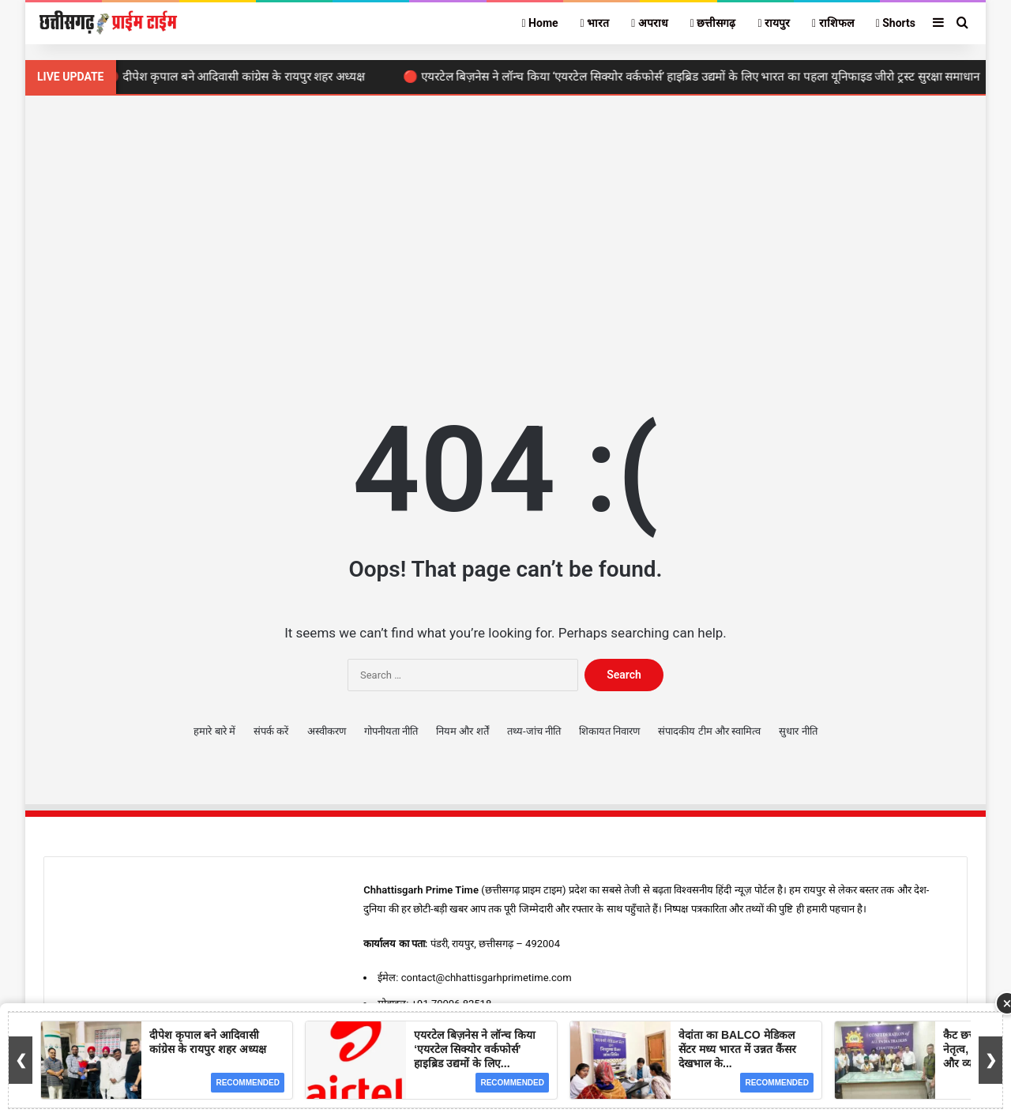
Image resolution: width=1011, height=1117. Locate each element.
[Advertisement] (505, 229)
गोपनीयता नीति (391, 731)
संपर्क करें (271, 731)
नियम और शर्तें (462, 731)
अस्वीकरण (326, 731)
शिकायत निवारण (609, 731)
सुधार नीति (798, 731)
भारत (595, 23)
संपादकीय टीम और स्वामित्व (709, 731)
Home (539, 23)
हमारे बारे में (214, 731)
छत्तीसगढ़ (713, 23)
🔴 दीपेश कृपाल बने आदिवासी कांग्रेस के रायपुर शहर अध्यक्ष (241, 77)
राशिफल (833, 23)
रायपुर (773, 23)
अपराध (649, 23)
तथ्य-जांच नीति (534, 731)
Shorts (895, 23)
